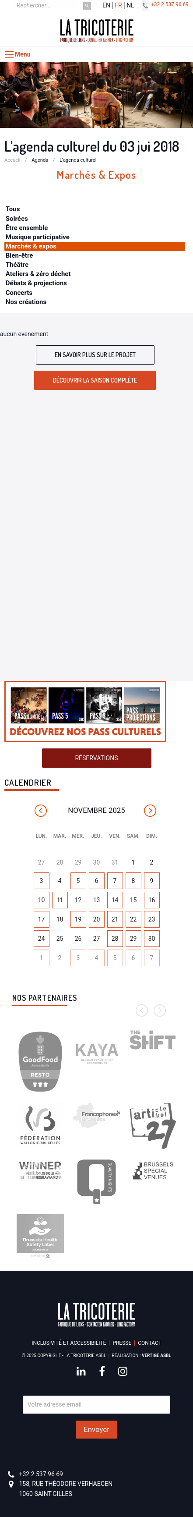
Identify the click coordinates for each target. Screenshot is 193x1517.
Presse (121, 1343)
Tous (13, 209)
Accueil (12, 160)
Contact (149, 1343)
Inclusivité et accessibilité (69, 1343)
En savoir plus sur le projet (95, 354)
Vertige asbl (156, 1355)
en (106, 5)
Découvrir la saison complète (95, 380)
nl (130, 5)
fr (118, 5)
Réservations (96, 758)
